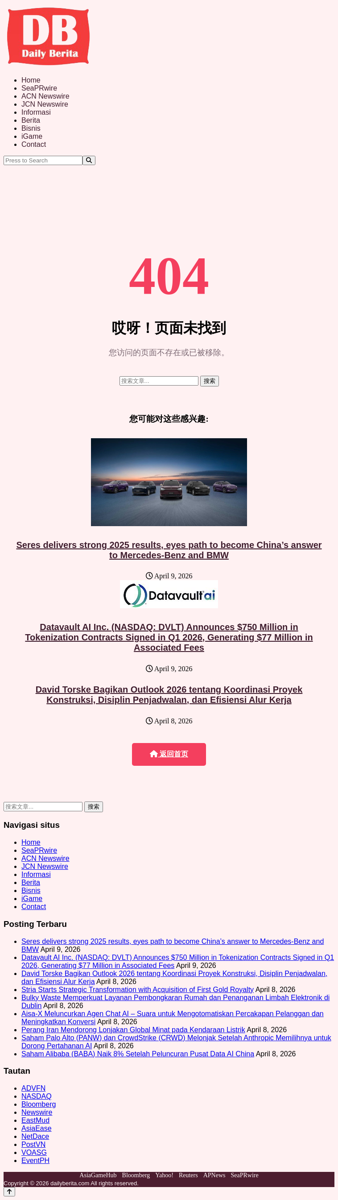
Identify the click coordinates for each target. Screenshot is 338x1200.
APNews (214, 1175)
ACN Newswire (45, 96)
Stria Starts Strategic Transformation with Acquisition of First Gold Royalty (137, 989)
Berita (30, 120)
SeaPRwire (39, 88)
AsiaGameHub (97, 1175)
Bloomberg (38, 1104)
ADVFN (33, 1088)
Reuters (188, 1175)
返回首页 (169, 754)
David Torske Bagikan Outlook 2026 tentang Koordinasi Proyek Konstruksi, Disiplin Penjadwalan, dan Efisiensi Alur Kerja (169, 695)
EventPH (35, 1160)
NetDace (35, 1136)
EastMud (35, 1120)
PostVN (33, 1144)
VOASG (34, 1152)
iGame (31, 136)
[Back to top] (9, 1191)
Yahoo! (164, 1175)
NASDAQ (36, 1096)
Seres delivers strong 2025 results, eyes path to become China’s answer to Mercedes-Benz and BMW (169, 550)
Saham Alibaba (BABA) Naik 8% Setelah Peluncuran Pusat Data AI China (137, 1054)
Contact (33, 144)
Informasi (36, 112)
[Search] (88, 160)
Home (31, 80)
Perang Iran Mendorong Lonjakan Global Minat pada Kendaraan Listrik (133, 1030)
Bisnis (31, 128)
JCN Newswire (44, 104)
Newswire (36, 1112)
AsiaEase (36, 1128)
